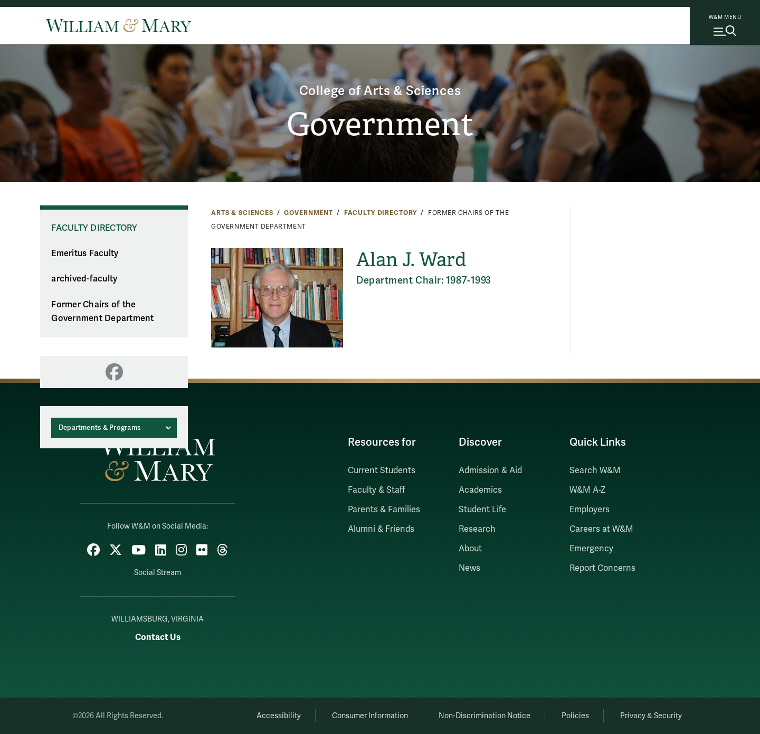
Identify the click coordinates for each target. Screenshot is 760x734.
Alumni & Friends (381, 529)
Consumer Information (370, 715)
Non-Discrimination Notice (484, 715)
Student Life (482, 509)
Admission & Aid (490, 470)
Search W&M (595, 470)
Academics (480, 490)
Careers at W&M (601, 529)
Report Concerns (602, 568)
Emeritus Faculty (84, 253)
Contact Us (157, 637)
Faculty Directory (380, 213)
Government (380, 125)
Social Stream (157, 572)
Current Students (381, 470)
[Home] (118, 25)
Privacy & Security (651, 715)
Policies (575, 715)
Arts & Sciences (242, 213)
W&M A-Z (587, 490)
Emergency (591, 548)
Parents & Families (384, 509)
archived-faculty (84, 279)
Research (477, 529)
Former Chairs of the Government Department (102, 311)
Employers (589, 509)
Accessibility (278, 715)
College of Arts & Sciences (380, 91)
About (470, 548)
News (469, 568)
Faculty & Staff (376, 490)
